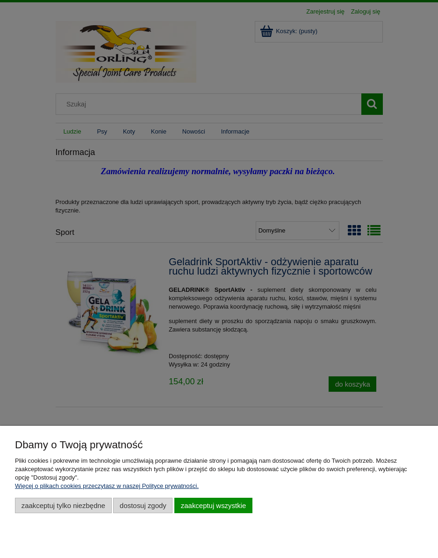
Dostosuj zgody (143, 505)
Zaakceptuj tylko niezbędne (63, 505)
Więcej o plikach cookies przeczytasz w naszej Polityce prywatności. (107, 485)
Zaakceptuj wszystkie (213, 505)
